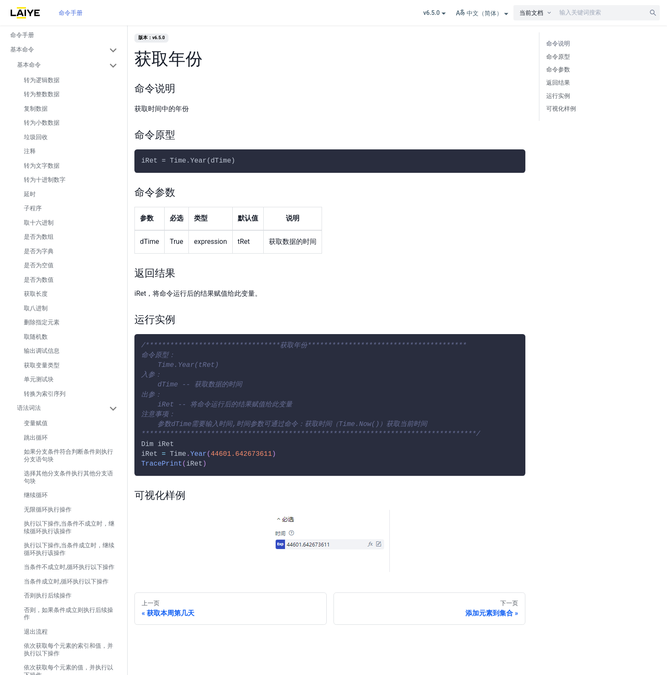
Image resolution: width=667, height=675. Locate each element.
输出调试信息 (42, 350)
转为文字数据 (42, 165)
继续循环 (36, 495)
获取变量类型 (42, 365)
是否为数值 (39, 279)
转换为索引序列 (45, 393)
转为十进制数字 (45, 179)
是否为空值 (39, 265)
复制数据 (36, 108)
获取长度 (36, 293)
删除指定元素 (42, 322)
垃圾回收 (36, 137)
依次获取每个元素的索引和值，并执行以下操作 (68, 649)
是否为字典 (39, 251)
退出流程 (36, 631)
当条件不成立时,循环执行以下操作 (69, 566)
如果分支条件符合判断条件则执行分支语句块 (68, 455)
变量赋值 (36, 423)
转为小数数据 (42, 122)
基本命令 (22, 49)
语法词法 (29, 407)
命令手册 (71, 12)
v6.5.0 (431, 12)
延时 (30, 194)
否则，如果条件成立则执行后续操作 (68, 613)
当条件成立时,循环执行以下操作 (66, 581)
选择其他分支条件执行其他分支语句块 (68, 477)
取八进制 (36, 308)
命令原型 (558, 56)
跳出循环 (36, 437)
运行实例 (558, 96)
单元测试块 (39, 379)
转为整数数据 (42, 94)
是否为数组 (39, 236)
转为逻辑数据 (42, 80)
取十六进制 (39, 222)
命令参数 (558, 69)
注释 (30, 151)
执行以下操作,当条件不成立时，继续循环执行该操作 (69, 527)
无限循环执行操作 (47, 509)
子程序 (33, 208)
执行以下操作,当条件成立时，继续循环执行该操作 (69, 549)
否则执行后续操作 (47, 595)
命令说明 (558, 43)
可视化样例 (561, 108)
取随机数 (36, 336)
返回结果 (558, 82)
